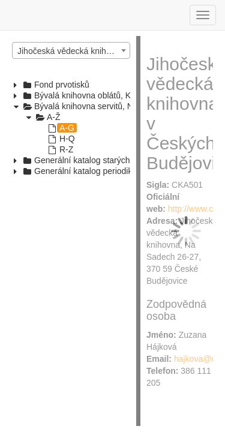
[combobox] (71, 50)
